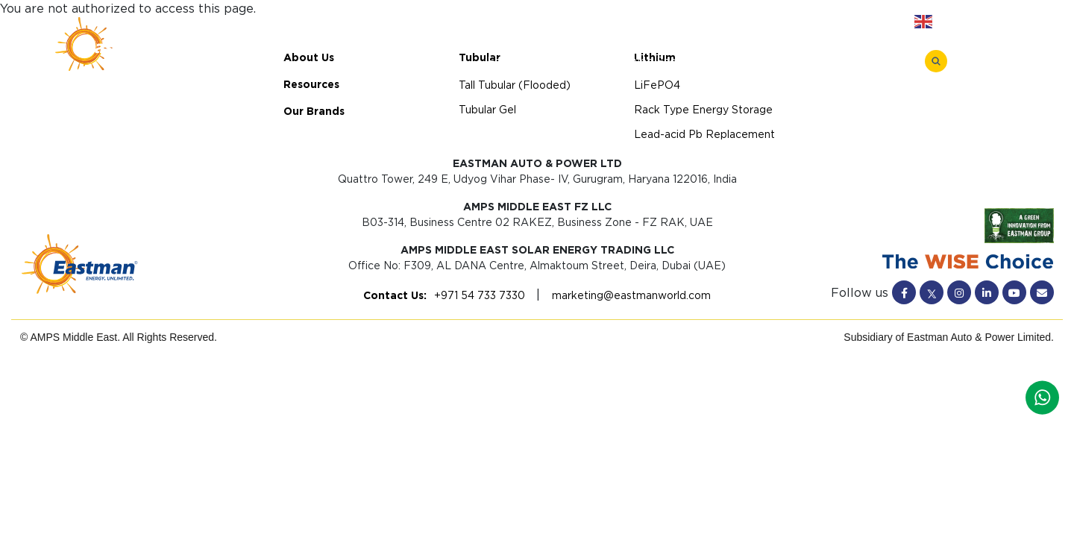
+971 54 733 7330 (479, 295)
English (942, 22)
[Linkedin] (987, 292)
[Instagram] (959, 292)
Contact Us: (395, 295)
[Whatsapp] (1042, 396)
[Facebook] (904, 292)
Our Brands (768, 22)
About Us (601, 22)
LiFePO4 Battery (522, 61)
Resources (682, 22)
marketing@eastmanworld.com (630, 295)
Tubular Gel (487, 110)
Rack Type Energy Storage (667, 61)
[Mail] (1042, 292)
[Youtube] (1014, 292)
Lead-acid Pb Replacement (838, 61)
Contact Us (854, 22)
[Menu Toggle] (974, 60)
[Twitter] (931, 292)
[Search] (936, 61)
